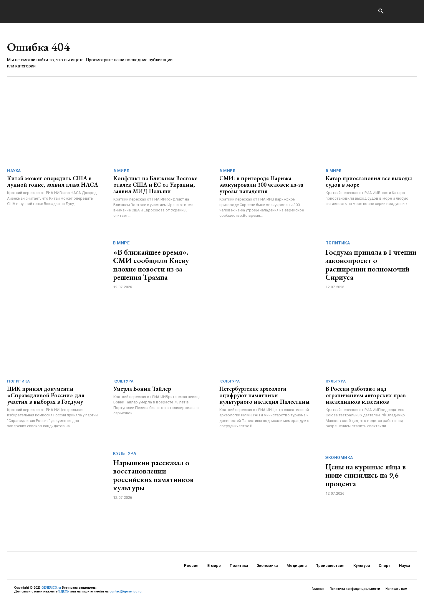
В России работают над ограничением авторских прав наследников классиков (366, 395)
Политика (337, 243)
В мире (121, 171)
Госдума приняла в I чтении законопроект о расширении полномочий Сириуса (370, 265)
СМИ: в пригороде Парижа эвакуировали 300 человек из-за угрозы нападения (261, 185)
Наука (14, 171)
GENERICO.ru (51, 588)
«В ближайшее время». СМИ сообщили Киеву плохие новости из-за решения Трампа (151, 265)
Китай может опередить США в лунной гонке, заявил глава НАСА (52, 182)
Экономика (339, 458)
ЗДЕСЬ (63, 592)
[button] (380, 12)
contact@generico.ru (126, 592)
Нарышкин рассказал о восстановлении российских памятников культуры (153, 475)
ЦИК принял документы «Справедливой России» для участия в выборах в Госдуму (46, 395)
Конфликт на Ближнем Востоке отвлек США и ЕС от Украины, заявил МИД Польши (155, 185)
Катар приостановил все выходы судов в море (369, 182)
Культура (123, 382)
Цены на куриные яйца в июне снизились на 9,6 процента (365, 475)
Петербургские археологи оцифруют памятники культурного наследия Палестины (264, 395)
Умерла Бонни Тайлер (142, 389)
